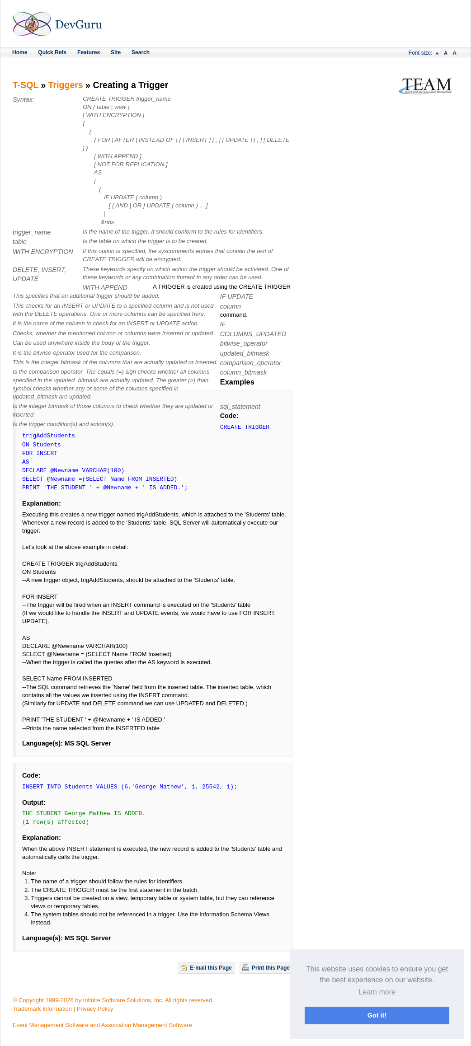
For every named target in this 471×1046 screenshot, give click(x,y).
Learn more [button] (377, 992)
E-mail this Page (211, 968)
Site (116, 52)
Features (88, 52)
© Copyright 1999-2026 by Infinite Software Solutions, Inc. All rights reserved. (113, 1000)
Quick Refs (52, 52)
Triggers (65, 85)
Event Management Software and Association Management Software (102, 1025)
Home (19, 52)
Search (141, 52)
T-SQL (25, 85)
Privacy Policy (95, 1008)
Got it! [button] (376, 1015)
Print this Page (271, 968)
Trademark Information (42, 1008)
